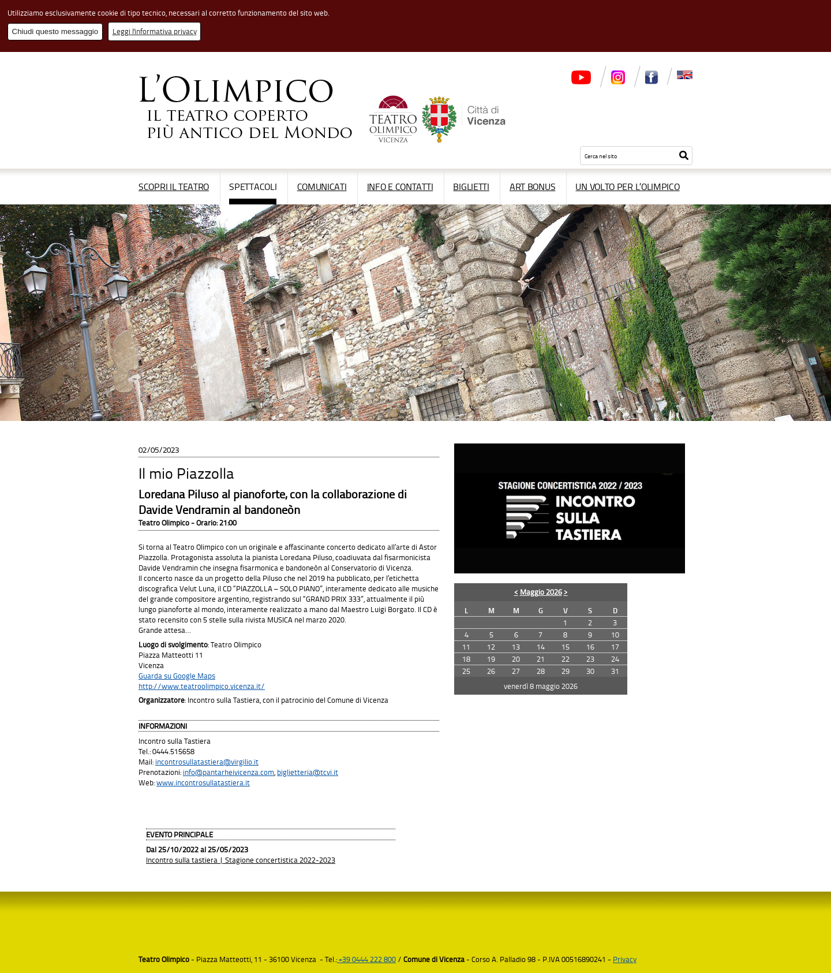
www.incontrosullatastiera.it (203, 782)
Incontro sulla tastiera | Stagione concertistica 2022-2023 (240, 860)
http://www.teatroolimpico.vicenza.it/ (201, 686)
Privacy (625, 959)
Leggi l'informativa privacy (155, 31)
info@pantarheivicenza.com (228, 772)
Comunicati (322, 186)
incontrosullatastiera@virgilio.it (207, 761)
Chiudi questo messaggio (55, 31)
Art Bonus (532, 186)
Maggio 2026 (541, 592)
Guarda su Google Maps (176, 675)
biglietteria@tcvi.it (307, 772)
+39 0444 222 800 (366, 959)
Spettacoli (252, 186)
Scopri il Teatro (173, 186)
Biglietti (471, 186)
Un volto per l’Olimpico (627, 186)
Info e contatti (400, 186)
